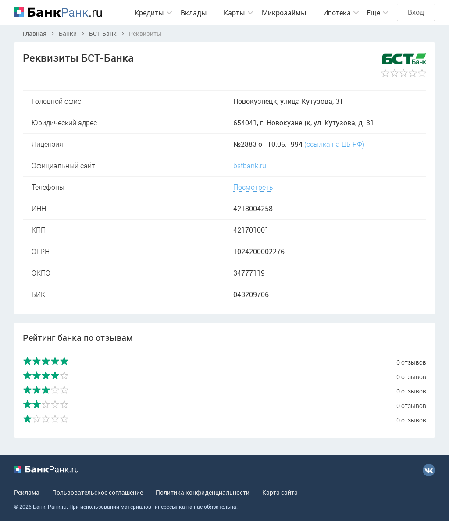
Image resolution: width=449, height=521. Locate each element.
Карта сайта (280, 492)
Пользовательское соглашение (97, 492)
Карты (234, 13)
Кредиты (149, 13)
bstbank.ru (249, 165)
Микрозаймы (284, 13)
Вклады (194, 13)
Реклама (26, 492)
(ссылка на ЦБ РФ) (334, 144)
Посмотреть (253, 186)
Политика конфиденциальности (202, 492)
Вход (416, 12)
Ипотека (337, 13)
